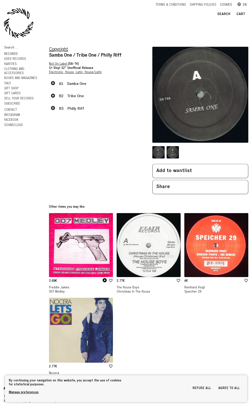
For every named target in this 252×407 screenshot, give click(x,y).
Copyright (58, 49)
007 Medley (57, 292)
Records (11, 54)
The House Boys (128, 287)
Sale (7, 83)
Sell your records (19, 98)
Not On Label (58, 64)
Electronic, (57, 72)
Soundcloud (13, 125)
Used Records (15, 59)
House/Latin (93, 72)
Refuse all (201, 388)
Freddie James (59, 287)
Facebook (11, 120)
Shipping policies (203, 5)
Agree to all (229, 388)
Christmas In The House (133, 292)
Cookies (226, 5)
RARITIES (10, 64)
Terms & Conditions (171, 5)
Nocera (54, 373)
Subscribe (12, 104)
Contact (10, 110)
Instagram (12, 115)
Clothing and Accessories (14, 71)
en (242, 5)
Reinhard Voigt (194, 287)
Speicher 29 (192, 292)
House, (70, 72)
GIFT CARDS (12, 93)
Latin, (80, 72)
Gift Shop (11, 88)
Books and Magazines (20, 78)
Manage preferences (24, 392)
